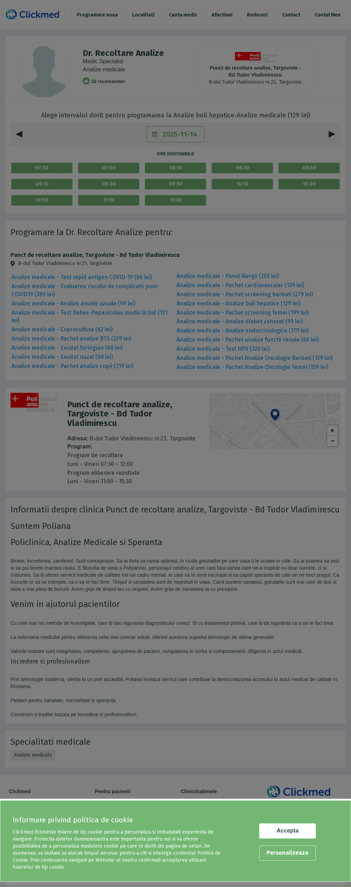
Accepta (288, 831)
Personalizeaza (287, 852)
